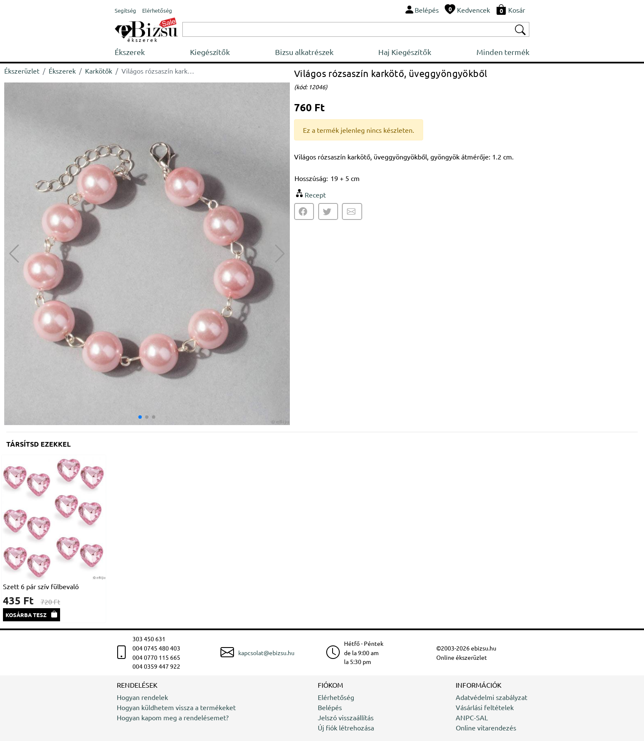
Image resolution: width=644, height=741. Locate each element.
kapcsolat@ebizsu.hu (266, 652)
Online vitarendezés (486, 727)
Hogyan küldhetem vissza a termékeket (176, 707)
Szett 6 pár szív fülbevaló (41, 586)
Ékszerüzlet (21, 70)
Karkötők (98, 70)
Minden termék (502, 51)
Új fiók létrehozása (346, 727)
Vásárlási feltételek (485, 707)
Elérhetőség (336, 697)
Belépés (330, 707)
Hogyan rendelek (142, 697)
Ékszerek (130, 51)
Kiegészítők (210, 51)
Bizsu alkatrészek (304, 51)
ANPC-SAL (472, 717)
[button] (280, 253)
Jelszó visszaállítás (346, 717)
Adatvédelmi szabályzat (491, 697)
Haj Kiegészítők (404, 51)
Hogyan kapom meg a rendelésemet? (172, 717)
